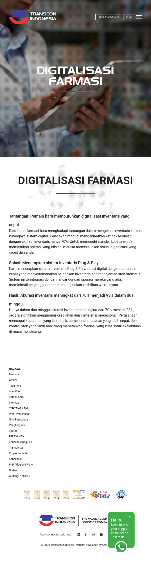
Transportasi (16, 447)
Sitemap (14, 402)
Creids (106, 545)
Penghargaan (17, 425)
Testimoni (15, 385)
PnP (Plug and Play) (21, 464)
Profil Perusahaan (19, 414)
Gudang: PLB (17, 470)
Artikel (13, 380)
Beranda (14, 374)
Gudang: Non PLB (19, 476)
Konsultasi (15, 459)
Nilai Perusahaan (19, 419)
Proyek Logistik (18, 453)
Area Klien (15, 391)
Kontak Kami (16, 397)
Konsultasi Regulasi (21, 442)
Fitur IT (13, 430)
